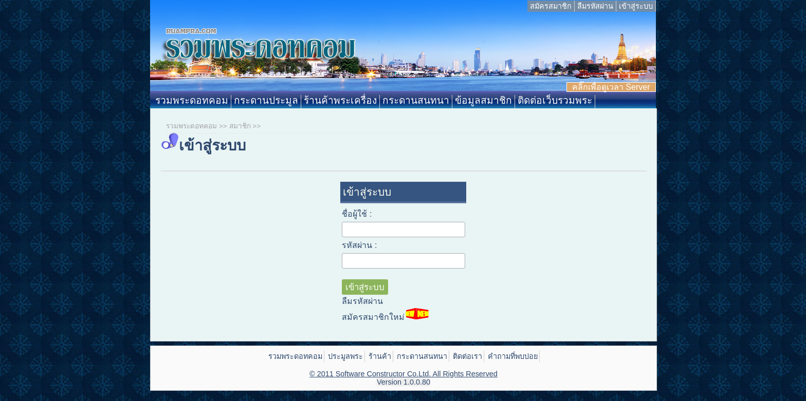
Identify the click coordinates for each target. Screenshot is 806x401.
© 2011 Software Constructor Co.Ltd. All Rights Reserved (403, 374)
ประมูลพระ (345, 356)
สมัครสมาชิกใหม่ (385, 314)
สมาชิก (240, 126)
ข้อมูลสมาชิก (483, 100)
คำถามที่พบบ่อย (513, 356)
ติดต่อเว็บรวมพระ (555, 100)
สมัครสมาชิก (551, 6)
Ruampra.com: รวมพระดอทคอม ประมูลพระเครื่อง (402, 53)
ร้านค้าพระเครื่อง (340, 100)
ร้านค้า (380, 356)
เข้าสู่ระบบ (636, 6)
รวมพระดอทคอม (191, 100)
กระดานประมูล (266, 100)
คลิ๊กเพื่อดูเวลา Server (611, 87)
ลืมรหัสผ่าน (595, 6)
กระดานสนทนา (415, 100)
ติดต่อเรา (467, 356)
